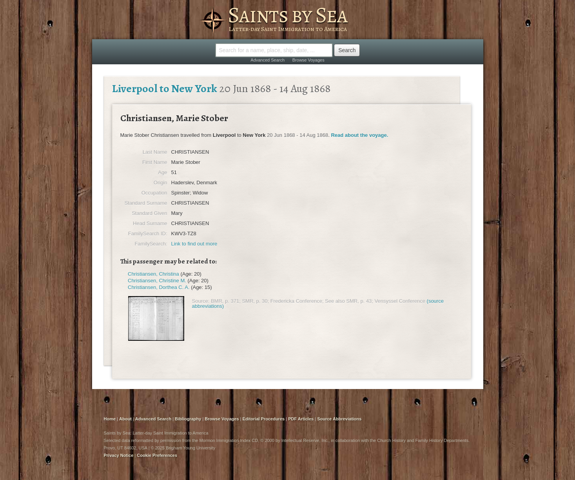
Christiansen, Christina (153, 274)
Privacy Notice (119, 455)
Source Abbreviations (339, 418)
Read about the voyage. (359, 135)
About (125, 418)
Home (110, 418)
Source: (201, 301)
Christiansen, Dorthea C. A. (159, 287)
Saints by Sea (287, 15)
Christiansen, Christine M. (157, 281)
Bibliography (188, 418)
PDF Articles (301, 418)
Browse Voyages (308, 60)
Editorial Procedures (264, 418)
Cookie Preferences (157, 455)
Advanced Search (267, 60)
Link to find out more (194, 244)
